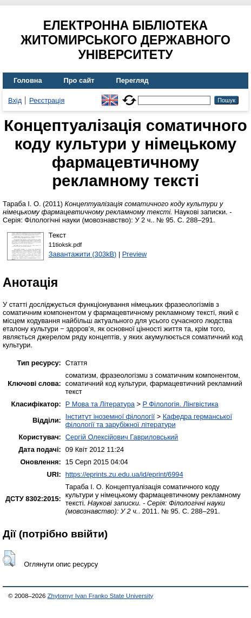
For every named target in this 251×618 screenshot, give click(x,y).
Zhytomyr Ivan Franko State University (101, 596)
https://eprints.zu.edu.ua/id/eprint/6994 (124, 474)
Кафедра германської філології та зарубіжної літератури (148, 420)
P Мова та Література (100, 404)
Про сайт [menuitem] (79, 80)
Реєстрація (46, 100)
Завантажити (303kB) (83, 254)
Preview (134, 254)
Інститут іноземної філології (110, 416)
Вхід (15, 100)
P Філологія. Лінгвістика (180, 404)
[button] (9, 558)
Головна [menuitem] (28, 80)
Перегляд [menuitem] (132, 80)
